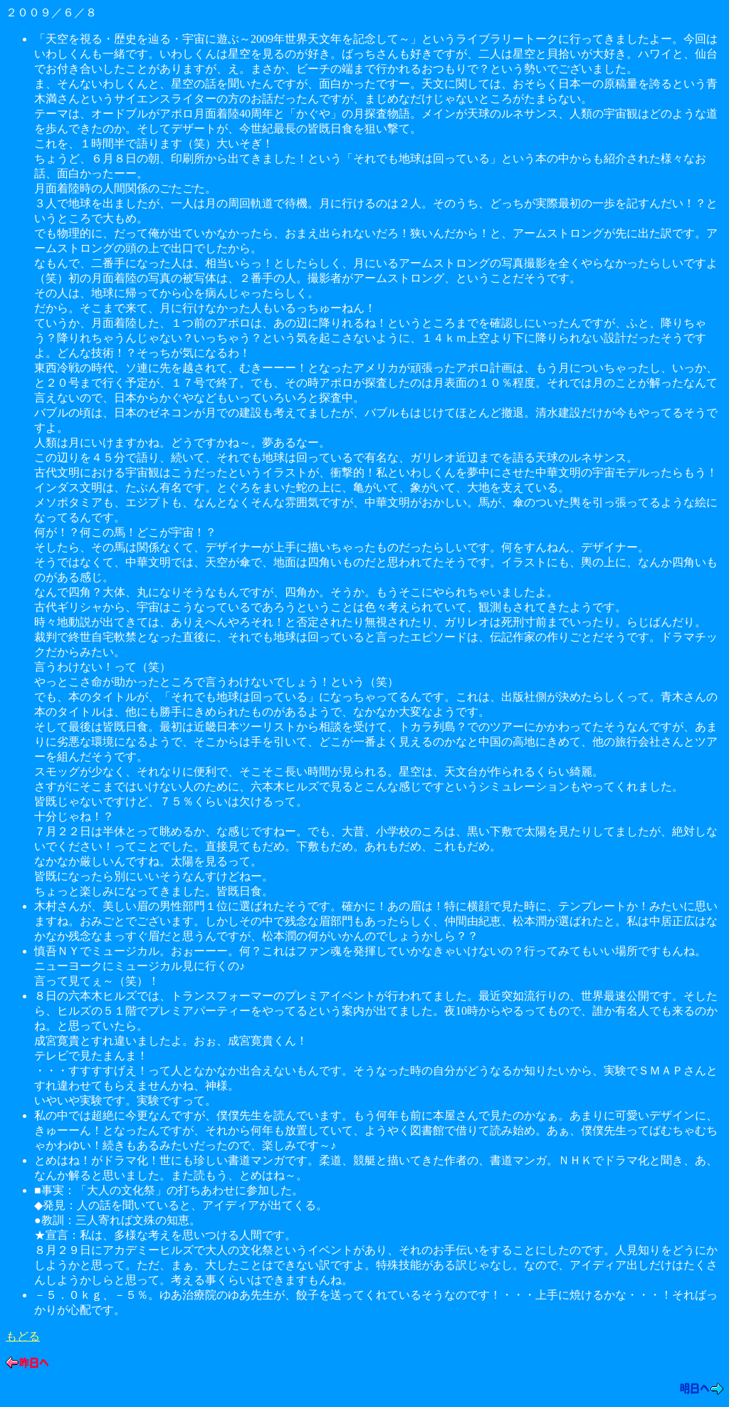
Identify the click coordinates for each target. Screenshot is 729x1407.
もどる (23, 1336)
